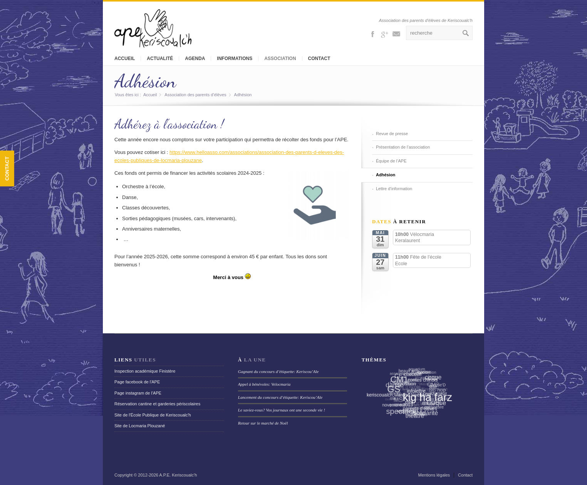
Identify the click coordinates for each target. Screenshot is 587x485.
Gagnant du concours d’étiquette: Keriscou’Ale (278, 371)
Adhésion (145, 81)
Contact (319, 58)
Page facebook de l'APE (137, 382)
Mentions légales (434, 475)
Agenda (195, 58)
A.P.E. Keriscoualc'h (178, 475)
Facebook (372, 33)
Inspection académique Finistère (144, 371)
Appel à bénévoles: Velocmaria (264, 384)
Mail (396, 33)
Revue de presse (392, 133)
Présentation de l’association (403, 147)
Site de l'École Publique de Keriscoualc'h (152, 415)
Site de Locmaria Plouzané (139, 425)
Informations (234, 58)
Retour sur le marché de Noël (263, 423)
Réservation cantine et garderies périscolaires (157, 403)
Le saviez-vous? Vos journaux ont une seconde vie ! (281, 410)
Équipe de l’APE (391, 161)
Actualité (160, 58)
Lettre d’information (394, 188)
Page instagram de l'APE (137, 393)
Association (280, 58)
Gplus (384, 33)
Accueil (124, 58)
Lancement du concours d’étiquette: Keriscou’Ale (280, 397)
